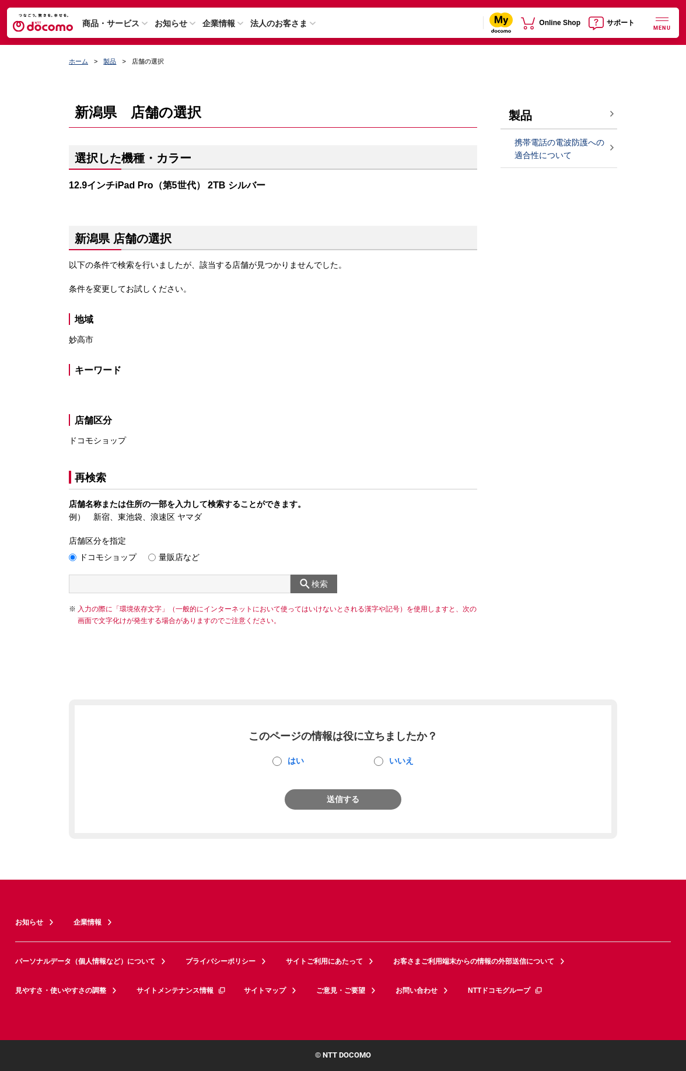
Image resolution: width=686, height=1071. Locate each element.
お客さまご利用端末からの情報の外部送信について (473, 961)
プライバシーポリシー (221, 961)
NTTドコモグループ (505, 990)
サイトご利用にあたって (324, 961)
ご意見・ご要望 (340, 990)
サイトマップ (265, 990)
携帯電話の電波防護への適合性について (559, 149)
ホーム (78, 61)
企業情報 (218, 23)
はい (296, 760)
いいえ (401, 760)
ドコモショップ (107, 557)
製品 (109, 61)
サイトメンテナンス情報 (181, 990)
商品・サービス (110, 23)
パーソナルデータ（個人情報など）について (85, 961)
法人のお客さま (278, 23)
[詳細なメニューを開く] (662, 22)
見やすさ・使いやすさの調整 (60, 990)
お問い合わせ (417, 990)
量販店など (179, 557)
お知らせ (171, 23)
